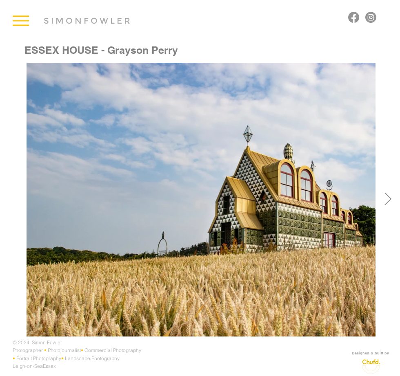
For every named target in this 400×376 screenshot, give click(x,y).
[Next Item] (388, 200)
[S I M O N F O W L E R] (87, 20)
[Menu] (20, 20)
